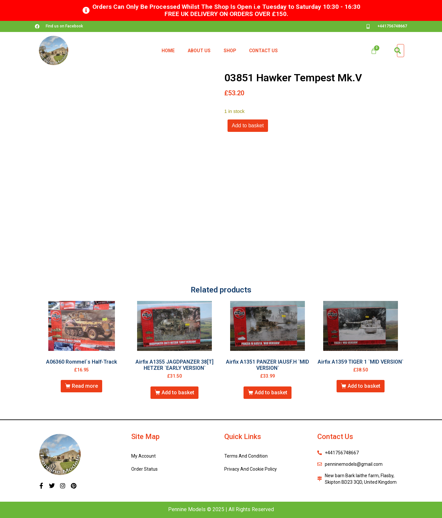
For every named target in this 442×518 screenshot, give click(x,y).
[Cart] (374, 51)
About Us (199, 50)
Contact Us (263, 50)
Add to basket (248, 125)
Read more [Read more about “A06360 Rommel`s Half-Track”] (85, 386)
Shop (230, 50)
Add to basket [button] (178, 392)
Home (168, 50)
